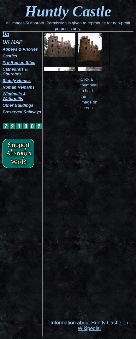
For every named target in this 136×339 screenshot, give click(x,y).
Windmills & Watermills (14, 96)
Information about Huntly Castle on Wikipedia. (89, 325)
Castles (10, 55)
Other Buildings (18, 105)
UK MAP (12, 42)
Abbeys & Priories (20, 49)
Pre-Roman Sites (19, 62)
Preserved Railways (22, 112)
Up (6, 34)
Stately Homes (17, 80)
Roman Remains (19, 87)
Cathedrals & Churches (15, 71)
